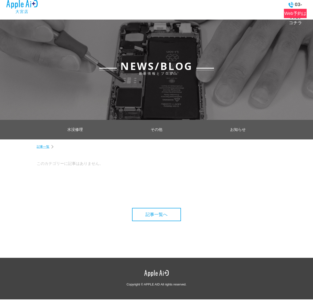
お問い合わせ (244, 8)
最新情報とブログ (100, 8)
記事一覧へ (156, 214)
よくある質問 (160, 8)
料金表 (135, 8)
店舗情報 (185, 8)
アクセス (211, 8)
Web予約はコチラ (287, 13)
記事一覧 (43, 146)
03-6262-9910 (288, 4)
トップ (69, 8)
